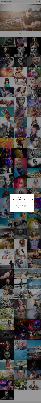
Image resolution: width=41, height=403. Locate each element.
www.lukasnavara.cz (22, 202)
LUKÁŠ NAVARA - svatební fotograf (22, 200)
